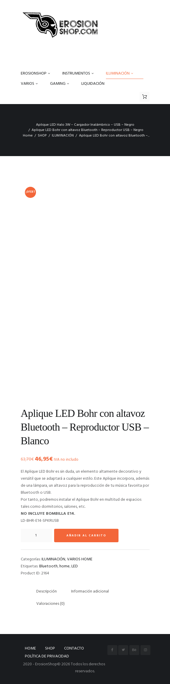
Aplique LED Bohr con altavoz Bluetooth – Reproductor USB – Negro (87, 130)
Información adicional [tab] (90, 591)
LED (74, 566)
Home (28, 135)
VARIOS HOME (79, 559)
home (64, 566)
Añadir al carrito (86, 535)
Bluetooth (48, 566)
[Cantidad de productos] (36, 535)
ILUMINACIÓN (63, 135)
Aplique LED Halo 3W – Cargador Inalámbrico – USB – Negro (85, 125)
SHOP (42, 135)
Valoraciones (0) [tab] (50, 603)
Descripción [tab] (46, 591)
